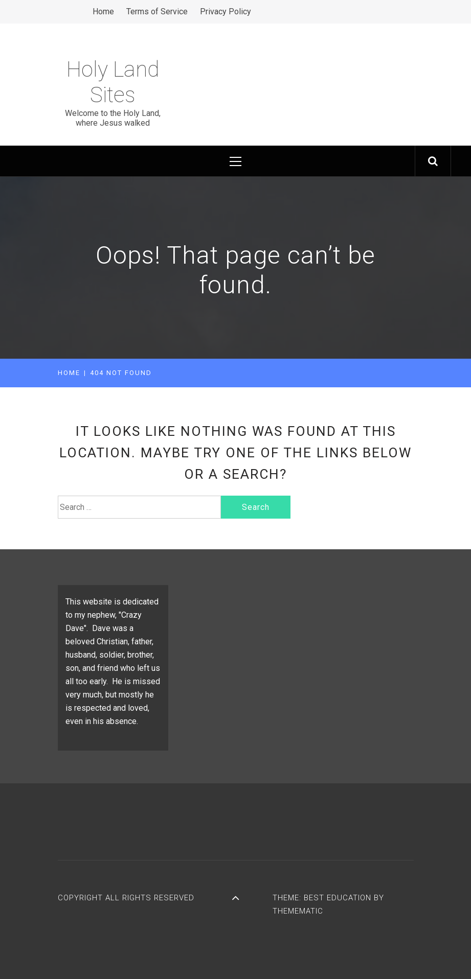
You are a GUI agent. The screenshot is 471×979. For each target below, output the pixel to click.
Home (103, 11)
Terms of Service (157, 11)
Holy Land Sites (112, 82)
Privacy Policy (225, 11)
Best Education (339, 897)
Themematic (298, 911)
